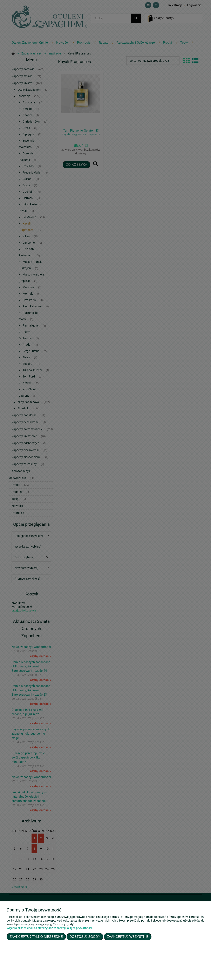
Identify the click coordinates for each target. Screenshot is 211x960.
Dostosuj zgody (84, 936)
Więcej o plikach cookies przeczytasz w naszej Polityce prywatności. (50, 928)
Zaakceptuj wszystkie (128, 936)
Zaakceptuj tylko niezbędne (36, 936)
